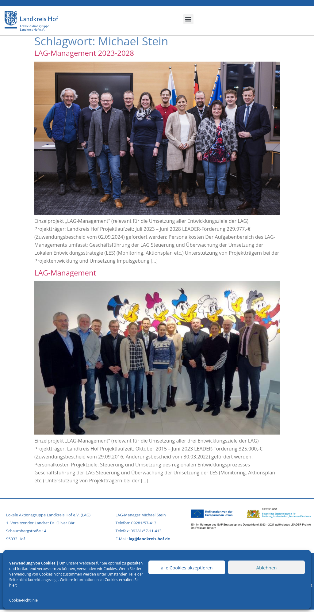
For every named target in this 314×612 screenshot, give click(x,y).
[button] (188, 19)
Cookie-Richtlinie (23, 600)
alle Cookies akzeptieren (187, 567)
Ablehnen (266, 567)
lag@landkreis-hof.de (149, 539)
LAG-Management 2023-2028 (84, 53)
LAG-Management (65, 273)
